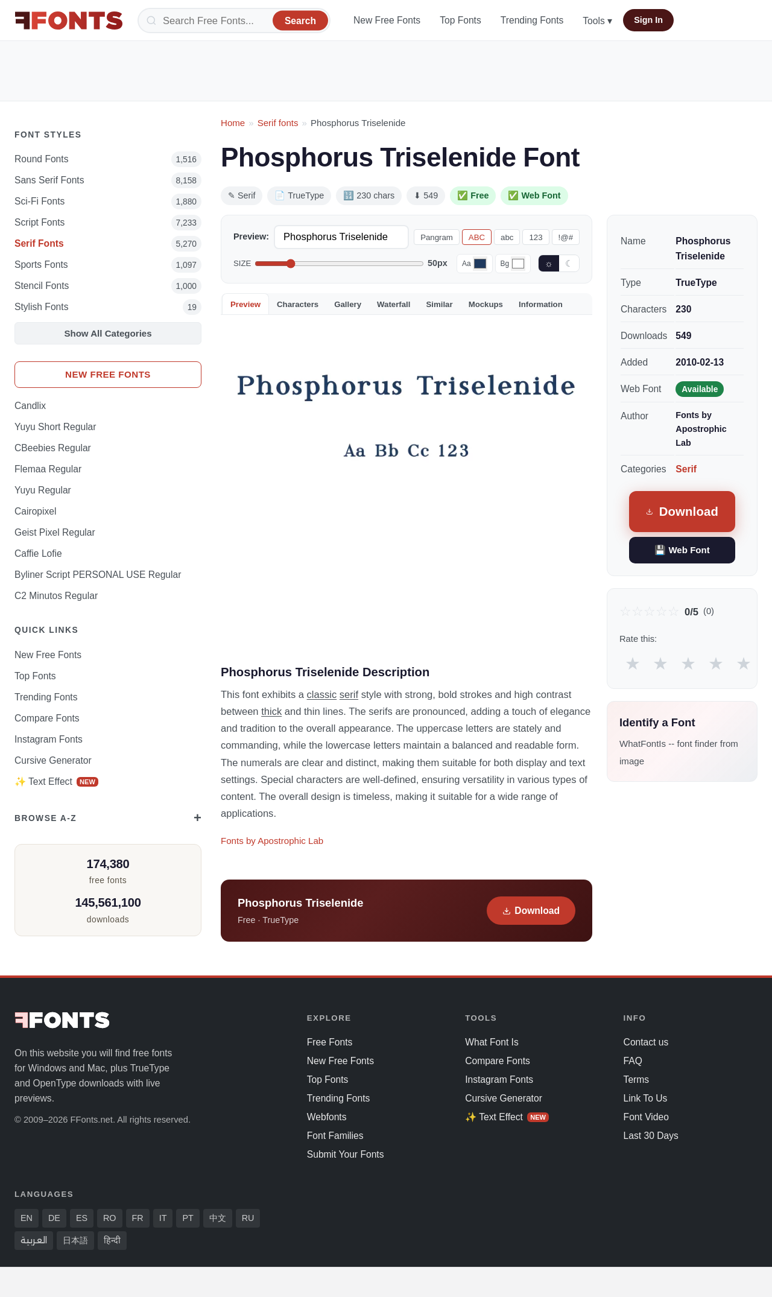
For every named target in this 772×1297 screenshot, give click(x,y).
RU (248, 1218)
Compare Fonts (47, 718)
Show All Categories (107, 333)
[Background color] (518, 263)
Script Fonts (39, 222)
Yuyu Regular (42, 490)
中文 (217, 1218)
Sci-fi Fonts (39, 201)
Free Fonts (330, 1042)
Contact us (646, 1042)
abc (507, 237)
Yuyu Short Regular (55, 427)
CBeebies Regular (52, 448)
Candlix (30, 405)
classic (322, 694)
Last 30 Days (651, 1135)
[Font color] (480, 263)
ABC (477, 237)
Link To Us (646, 1098)
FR (138, 1218)
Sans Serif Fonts (49, 180)
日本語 (75, 1240)
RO (109, 1218)
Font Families (335, 1135)
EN (27, 1218)
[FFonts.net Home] (68, 20)
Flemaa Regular (47, 469)
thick (271, 711)
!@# (565, 237)
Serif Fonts (39, 243)
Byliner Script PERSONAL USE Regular (97, 574)
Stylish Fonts (41, 306)
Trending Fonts (532, 20)
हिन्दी (112, 1240)
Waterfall (393, 304)
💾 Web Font (682, 550)
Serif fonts (278, 122)
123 (535, 237)
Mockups (486, 304)
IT (163, 1218)
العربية (34, 1240)
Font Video (646, 1117)
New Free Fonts (386, 20)
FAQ (633, 1061)
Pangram (436, 237)
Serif (686, 469)
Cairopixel (35, 511)
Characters (297, 304)
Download (531, 910)
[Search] (234, 20)
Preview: (251, 236)
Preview (245, 304)
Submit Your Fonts (345, 1154)
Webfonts (327, 1117)
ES (81, 1218)
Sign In (648, 19)
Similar (439, 304)
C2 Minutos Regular (56, 595)
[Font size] (339, 263)
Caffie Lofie (38, 553)
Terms (637, 1079)
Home (233, 122)
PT (187, 1218)
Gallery (347, 304)
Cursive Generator (53, 760)
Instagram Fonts (48, 739)
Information (541, 304)
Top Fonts (460, 20)
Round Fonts (41, 159)
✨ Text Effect (56, 781)
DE (54, 1218)
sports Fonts (41, 264)
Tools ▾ (597, 21)
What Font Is (492, 1042)
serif (349, 694)
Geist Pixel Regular (54, 532)
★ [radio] (633, 663)
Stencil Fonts (41, 285)
